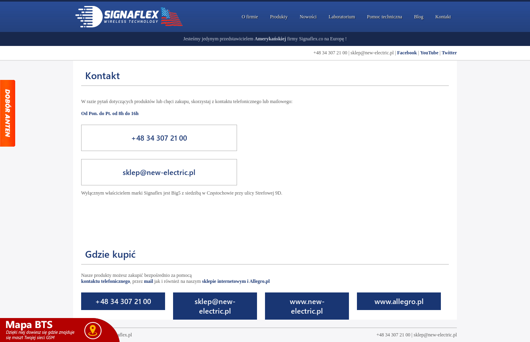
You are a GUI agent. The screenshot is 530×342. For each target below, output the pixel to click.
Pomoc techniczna (384, 17)
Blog (418, 17)
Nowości (308, 17)
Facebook (406, 53)
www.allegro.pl (399, 301)
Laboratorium (342, 17)
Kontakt (443, 17)
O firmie (250, 17)
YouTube (429, 53)
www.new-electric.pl (307, 306)
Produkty (279, 17)
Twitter (449, 53)
